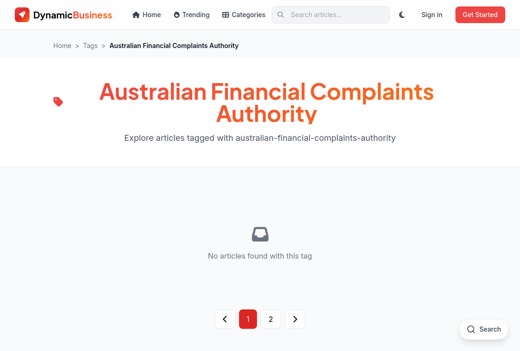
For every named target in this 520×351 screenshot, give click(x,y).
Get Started (480, 14)
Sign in (431, 14)
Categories (243, 14)
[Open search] (484, 329)
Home (146, 14)
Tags (90, 45)
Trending (191, 14)
